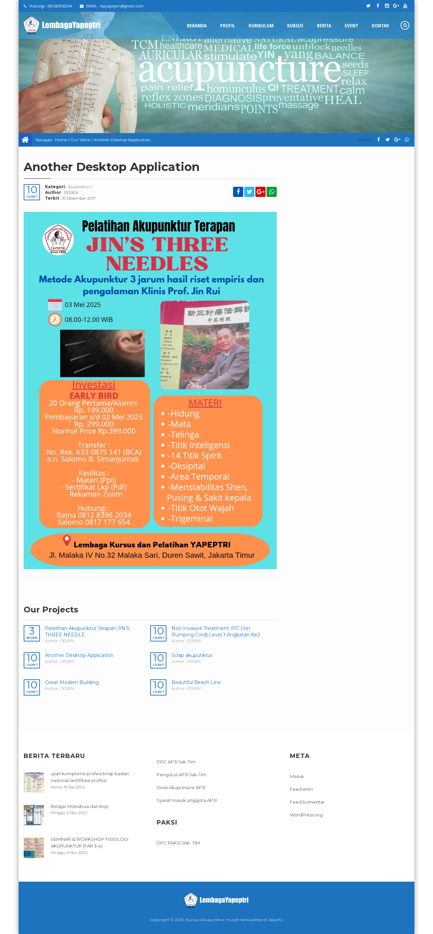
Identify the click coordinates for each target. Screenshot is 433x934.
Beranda (197, 25)
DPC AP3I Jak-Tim (176, 761)
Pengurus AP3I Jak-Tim (181, 774)
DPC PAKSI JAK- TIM (178, 842)
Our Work (80, 139)
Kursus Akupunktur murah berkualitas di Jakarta (234, 919)
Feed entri (301, 789)
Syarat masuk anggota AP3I (187, 800)
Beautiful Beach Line (196, 682)
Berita (324, 25)
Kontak (380, 25)
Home (61, 139)
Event (351, 25)
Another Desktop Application (79, 655)
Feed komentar (307, 802)
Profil (227, 25)
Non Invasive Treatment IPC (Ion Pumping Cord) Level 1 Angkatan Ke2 (216, 631)
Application (79, 186)
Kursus (295, 25)
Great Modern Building (72, 682)
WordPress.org (306, 814)
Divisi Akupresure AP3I (181, 787)
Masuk (297, 776)
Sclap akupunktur (192, 655)
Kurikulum (261, 25)
